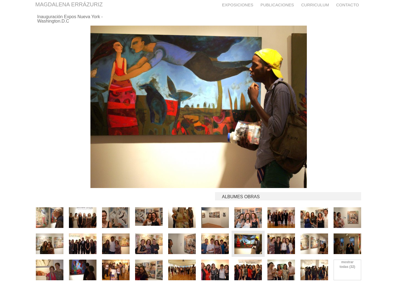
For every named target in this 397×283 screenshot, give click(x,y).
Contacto (347, 4)
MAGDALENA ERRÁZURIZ (69, 4)
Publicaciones (277, 4)
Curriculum (315, 4)
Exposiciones (237, 4)
